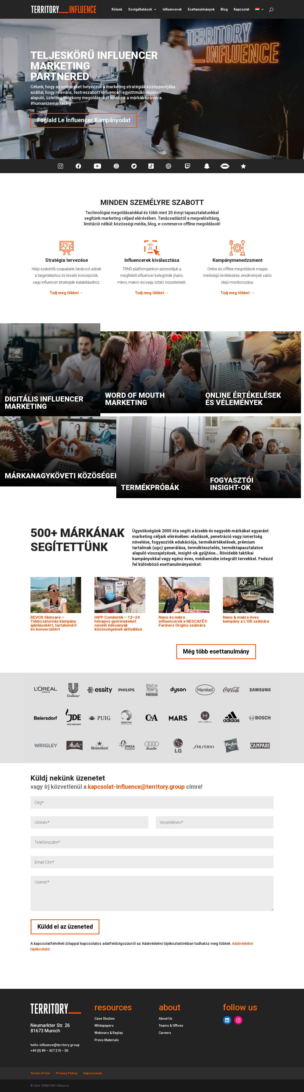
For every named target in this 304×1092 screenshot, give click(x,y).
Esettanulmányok (201, 9)
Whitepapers (104, 1025)
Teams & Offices (171, 1025)
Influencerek (172, 9)
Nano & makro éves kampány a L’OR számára (246, 619)
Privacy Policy (66, 1073)
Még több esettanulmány (216, 651)
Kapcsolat (241, 9)
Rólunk (117, 9)
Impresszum (92, 1073)
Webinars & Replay (108, 1033)
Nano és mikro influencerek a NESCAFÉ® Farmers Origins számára (183, 621)
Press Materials (106, 1040)
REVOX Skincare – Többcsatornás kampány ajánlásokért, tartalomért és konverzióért (53, 623)
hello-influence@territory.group (54, 1045)
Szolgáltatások (140, 9)
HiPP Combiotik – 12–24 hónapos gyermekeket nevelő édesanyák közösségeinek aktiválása (118, 623)
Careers (165, 1033)
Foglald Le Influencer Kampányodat (84, 120)
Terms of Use (40, 1073)
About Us (165, 1018)
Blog (224, 9)
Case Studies (104, 1018)
